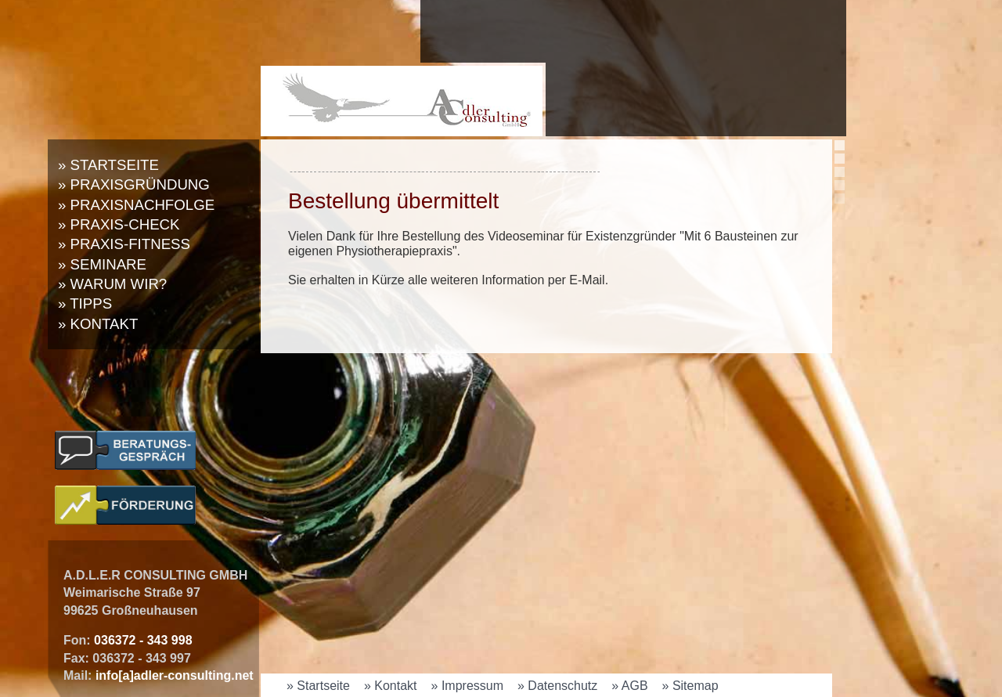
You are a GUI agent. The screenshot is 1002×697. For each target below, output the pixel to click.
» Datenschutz (557, 685)
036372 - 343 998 (143, 640)
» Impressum (467, 685)
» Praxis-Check (119, 224)
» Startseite (108, 165)
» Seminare (102, 264)
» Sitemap (690, 685)
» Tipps (85, 303)
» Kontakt (98, 324)
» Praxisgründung (134, 184)
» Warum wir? (112, 284)
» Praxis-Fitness (124, 244)
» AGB (629, 685)
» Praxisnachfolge (136, 205)
